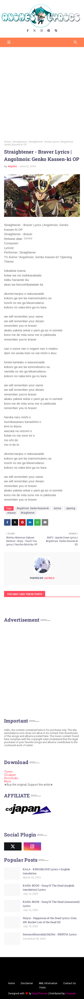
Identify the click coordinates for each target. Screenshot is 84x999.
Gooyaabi (70, 993)
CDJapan (10, 774)
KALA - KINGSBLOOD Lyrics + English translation (46, 871)
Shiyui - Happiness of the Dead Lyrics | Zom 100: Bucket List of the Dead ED (50, 920)
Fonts (42, 987)
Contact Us (69, 983)
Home (7, 141)
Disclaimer (27, 983)
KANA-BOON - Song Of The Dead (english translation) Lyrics (48, 887)
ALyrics (12, 166)
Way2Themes (40, 993)
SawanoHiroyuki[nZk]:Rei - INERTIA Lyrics (49, 934)
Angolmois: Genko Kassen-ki (33, 508)
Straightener (20, 141)
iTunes (8, 771)
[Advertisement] (42, 92)
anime (57, 508)
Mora (7, 781)
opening (70, 508)
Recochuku (11, 778)
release (11, 512)
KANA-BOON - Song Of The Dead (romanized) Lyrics (51, 904)
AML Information (48, 983)
